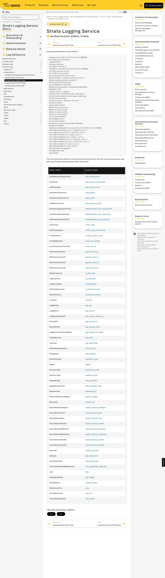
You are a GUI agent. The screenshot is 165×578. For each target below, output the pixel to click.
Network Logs (7, 67)
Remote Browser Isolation (13, 104)
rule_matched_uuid (93, 386)
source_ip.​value (92, 450)
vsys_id (88, 493)
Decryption (8, 91)
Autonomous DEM (142, 189)
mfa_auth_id (90, 348)
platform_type (91, 375)
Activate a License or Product (146, 27)
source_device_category (95, 407)
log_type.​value (91, 343)
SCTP (6, 107)
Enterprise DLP (141, 145)
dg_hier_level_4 (92, 268)
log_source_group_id (94, 316)
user (87, 472)
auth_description (92, 176)
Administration (16, 43)
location (88, 300)
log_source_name (92, 327)
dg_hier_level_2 (92, 257)
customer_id (90, 246)
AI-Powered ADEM (142, 98)
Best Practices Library (143, 206)
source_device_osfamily (95, 429)
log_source (90, 311)
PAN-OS (138, 65)
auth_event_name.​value (95, 182)
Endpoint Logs (7, 64)
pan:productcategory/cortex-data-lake (148, 243)
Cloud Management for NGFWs (147, 51)
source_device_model (94, 423)
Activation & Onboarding (14, 36)
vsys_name (90, 499)
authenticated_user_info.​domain (98, 209)
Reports (138, 187)
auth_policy (90, 193)
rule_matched (91, 381)
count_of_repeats (92, 241)
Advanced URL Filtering (144, 133)
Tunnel (6, 118)
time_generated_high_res (95, 466)
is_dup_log (90, 273)
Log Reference (15, 54)
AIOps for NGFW (141, 48)
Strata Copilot (153, 5)
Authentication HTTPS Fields (15, 83)
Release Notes (15, 49)
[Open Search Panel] (141, 5)
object (88, 364)
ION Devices (140, 109)
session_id (89, 402)
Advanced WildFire (142, 130)
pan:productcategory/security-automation (148, 235)
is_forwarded (90, 284)
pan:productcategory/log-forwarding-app (146, 247)
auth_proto (90, 198)
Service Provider (141, 71)
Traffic (6, 115)
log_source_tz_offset (94, 332)
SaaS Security (140, 147)
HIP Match (7, 99)
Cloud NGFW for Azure (144, 57)
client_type (90, 225)
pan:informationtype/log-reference (146, 239)
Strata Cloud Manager (143, 24)
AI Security (8, 69)
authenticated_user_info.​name (98, 214)
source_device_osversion (96, 434)
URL (5, 121)
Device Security (141, 142)
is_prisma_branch (92, 289)
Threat (6, 113)
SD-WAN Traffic (10, 110)
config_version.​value (94, 236)
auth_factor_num (92, 187)
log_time (89, 338)
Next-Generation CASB (144, 112)
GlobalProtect (9, 96)
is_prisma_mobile (92, 295)
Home (49, 16)
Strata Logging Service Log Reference (84, 16)
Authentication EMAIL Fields (15, 80)
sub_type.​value (91, 456)
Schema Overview (9, 58)
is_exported (90, 279)
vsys (87, 488)
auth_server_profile (93, 203)
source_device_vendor (94, 445)
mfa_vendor (90, 354)
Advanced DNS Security (144, 139)
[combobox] (20, 17)
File (5, 94)
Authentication (9, 72)
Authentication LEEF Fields (14, 85)
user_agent (89, 477)
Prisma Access (141, 91)
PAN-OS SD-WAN (142, 68)
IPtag (6, 102)
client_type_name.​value (95, 230)
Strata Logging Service (61, 16)
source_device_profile (94, 440)
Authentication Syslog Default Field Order (20, 75)
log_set (88, 305)
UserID (6, 123)
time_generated (91, 461)
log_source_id (91, 321)
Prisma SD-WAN (141, 106)
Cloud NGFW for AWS (144, 54)
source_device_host (93, 413)
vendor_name (91, 483)
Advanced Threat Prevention (146, 136)
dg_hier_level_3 (92, 262)
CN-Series (139, 60)
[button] (163, 462)
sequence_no (90, 391)
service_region (91, 397)
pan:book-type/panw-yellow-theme (148, 251)
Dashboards (139, 181)
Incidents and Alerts (143, 184)
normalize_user (91, 359)
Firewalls (138, 63)
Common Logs (7, 61)
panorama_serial (92, 370)
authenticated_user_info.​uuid (97, 219)
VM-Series (139, 74)
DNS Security (8, 88)
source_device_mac (93, 418)
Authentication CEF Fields (14, 77)
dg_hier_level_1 (92, 252)
